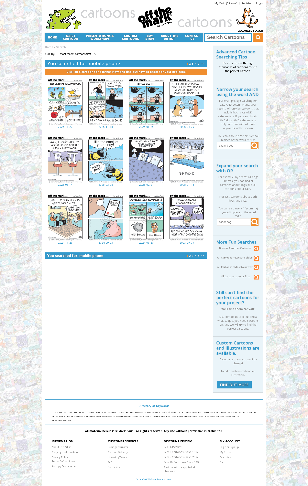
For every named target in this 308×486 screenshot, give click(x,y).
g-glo (184, 412)
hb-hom (206, 412)
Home (52, 37)
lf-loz (235, 412)
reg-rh (129, 416)
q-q (120, 416)
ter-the (189, 416)
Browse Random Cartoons (239, 248)
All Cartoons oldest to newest (238, 267)
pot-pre (111, 416)
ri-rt (133, 416)
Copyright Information (65, 452)
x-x (233, 416)
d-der (137, 412)
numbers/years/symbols (61, 420)
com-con (121, 412)
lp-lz (240, 412)
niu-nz (73, 416)
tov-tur (202, 416)
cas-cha (102, 412)
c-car (97, 412)
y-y (235, 416)
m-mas (245, 412)
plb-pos (105, 416)
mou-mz (61, 416)
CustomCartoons (130, 37)
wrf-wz (229, 416)
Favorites (225, 457)
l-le (231, 412)
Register (246, 3)
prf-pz (116, 416)
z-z (238, 416)
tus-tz (207, 416)
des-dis (142, 412)
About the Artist (169, 37)
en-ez (163, 412)
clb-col (115, 412)
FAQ (110, 462)
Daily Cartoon (70, 37)
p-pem (86, 416)
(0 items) (225, 3)
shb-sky (154, 416)
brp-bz (92, 412)
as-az (65, 412)
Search (61, 47)
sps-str (173, 416)
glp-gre (189, 412)
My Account (226, 452)
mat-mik (252, 412)
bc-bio (74, 412)
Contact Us (192, 37)
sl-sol (160, 416)
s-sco (142, 416)
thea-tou (195, 416)
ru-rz (137, 416)
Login (259, 3)
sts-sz (179, 416)
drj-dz (153, 412)
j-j (226, 412)
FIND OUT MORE (234, 384)
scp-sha (148, 416)
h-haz (200, 412)
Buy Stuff (149, 37)
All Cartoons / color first (240, 276)
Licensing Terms (117, 457)
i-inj (218, 412)
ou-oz (81, 416)
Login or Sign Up (229, 447)
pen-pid (92, 416)
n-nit (67, 416)
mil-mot (54, 416)
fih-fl (171, 412)
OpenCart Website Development (154, 479)
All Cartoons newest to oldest (238, 257)
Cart (222, 462)
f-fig (167, 412)
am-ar (60, 412)
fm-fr (175, 412)
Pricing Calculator (118, 447)
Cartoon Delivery (118, 452)
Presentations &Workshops (100, 37)
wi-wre (223, 416)
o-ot (77, 416)
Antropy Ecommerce (64, 466)
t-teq (184, 416)
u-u (211, 416)
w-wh (218, 416)
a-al (56, 412)
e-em (158, 412)
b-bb (70, 412)
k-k (228, 412)
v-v (214, 416)
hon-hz (213, 412)
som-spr (166, 416)
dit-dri (148, 412)
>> (202, 63)
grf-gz (195, 412)
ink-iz (222, 412)
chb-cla (109, 412)
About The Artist (61, 447)
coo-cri (127, 412)
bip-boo (80, 412)
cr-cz (132, 412)
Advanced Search (250, 31)
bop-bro (86, 412)
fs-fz (180, 412)
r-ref (124, 416)
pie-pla (99, 416)
